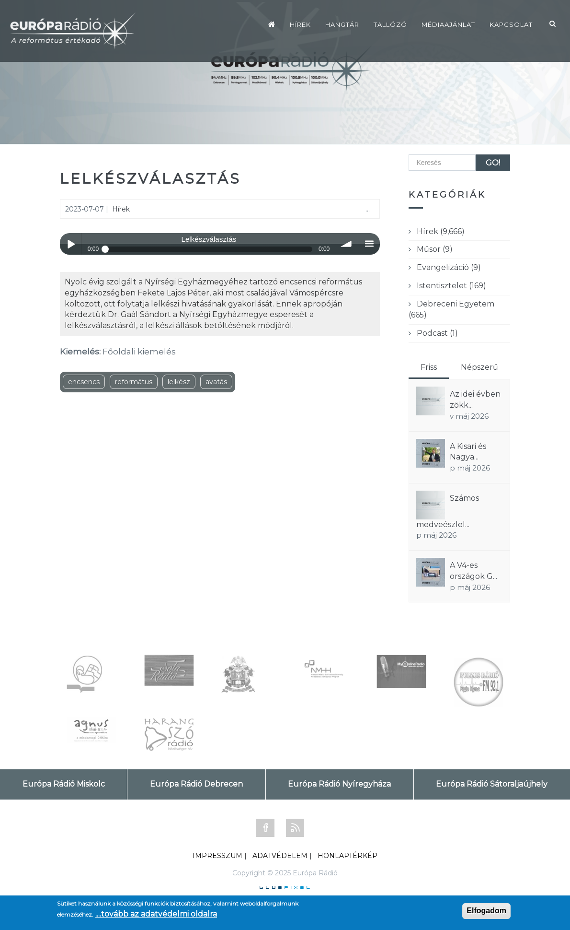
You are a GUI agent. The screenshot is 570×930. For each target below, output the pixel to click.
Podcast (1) (437, 333)
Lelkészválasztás (150, 179)
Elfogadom (486, 910)
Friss (429, 367)
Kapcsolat (511, 24)
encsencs (84, 381)
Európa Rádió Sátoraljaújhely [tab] (491, 784)
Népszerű (479, 367)
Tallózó (390, 24)
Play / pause (70, 244)
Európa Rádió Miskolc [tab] (64, 784)
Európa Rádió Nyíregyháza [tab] (339, 784)
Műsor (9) (435, 249)
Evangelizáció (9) (449, 267)
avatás (216, 381)
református (133, 381)
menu (369, 244)
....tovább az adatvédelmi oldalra (156, 913)
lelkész (179, 381)
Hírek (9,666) (441, 231)
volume (347, 244)
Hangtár (342, 24)
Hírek (300, 24)
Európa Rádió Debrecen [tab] (196, 784)
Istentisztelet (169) (451, 285)
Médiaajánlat (448, 24)
